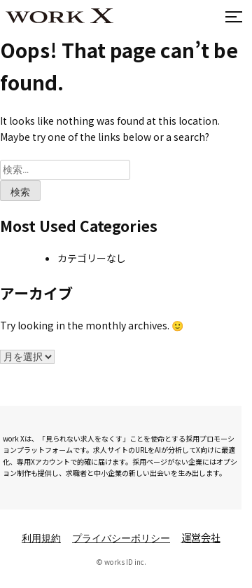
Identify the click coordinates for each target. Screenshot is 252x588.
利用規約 (41, 539)
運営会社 (200, 537)
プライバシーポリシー (121, 539)
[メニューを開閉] (231, 16)
